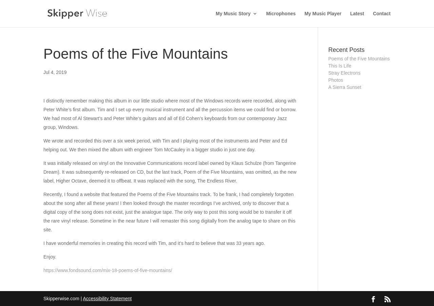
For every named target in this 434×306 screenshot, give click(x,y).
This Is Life (339, 66)
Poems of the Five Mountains (359, 58)
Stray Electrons (344, 73)
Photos (335, 80)
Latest (357, 13)
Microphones (281, 13)
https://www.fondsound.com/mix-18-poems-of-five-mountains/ (107, 270)
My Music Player (322, 13)
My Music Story (233, 13)
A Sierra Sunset (344, 87)
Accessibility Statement (107, 298)
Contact (382, 13)
